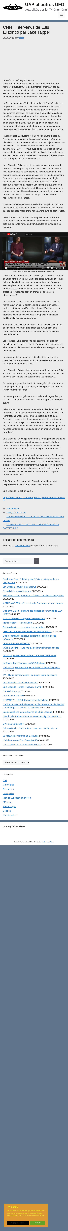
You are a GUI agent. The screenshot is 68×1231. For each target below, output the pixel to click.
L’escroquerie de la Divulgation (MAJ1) (22, 744)
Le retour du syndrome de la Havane (21, 736)
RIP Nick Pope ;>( (11, 691)
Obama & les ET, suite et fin (16, 643)
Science (7, 811)
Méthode (7, 802)
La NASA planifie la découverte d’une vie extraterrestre (29, 655)
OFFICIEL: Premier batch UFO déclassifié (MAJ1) (27, 631)
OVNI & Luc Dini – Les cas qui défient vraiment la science (31, 648)
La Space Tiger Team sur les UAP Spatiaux (24, 663)
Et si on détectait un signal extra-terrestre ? (24, 618)
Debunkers (8, 789)
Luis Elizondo (19, 512)
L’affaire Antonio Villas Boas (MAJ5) (20, 740)
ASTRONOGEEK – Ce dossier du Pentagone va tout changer (33, 603)
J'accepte (37, 1223)
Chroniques (8, 785)
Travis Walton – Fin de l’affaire (17, 623)
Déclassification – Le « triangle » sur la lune (24, 627)
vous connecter (22, 545)
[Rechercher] (36, 561)
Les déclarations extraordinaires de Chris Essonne (28, 712)
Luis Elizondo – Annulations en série (20, 682)
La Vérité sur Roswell (13, 695)
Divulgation (8, 793)
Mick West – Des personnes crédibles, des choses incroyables (33, 595)
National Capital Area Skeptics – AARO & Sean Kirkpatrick (31, 667)
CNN (8, 512)
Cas (5, 780)
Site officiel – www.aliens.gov (17, 591)
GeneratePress (49, 842)
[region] (26, 1215)
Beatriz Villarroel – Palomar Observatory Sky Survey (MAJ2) (32, 716)
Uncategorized (10, 815)
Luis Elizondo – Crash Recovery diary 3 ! (23, 687)
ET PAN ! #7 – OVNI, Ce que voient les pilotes (25, 700)
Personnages (12, 508)
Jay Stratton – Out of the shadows (19, 587)
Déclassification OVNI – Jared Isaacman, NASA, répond (30, 728)
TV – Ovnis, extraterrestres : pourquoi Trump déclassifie (30, 675)
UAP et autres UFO (44, 4)
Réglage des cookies (17, 1223)
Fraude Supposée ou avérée (17, 798)
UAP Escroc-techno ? (13, 724)
